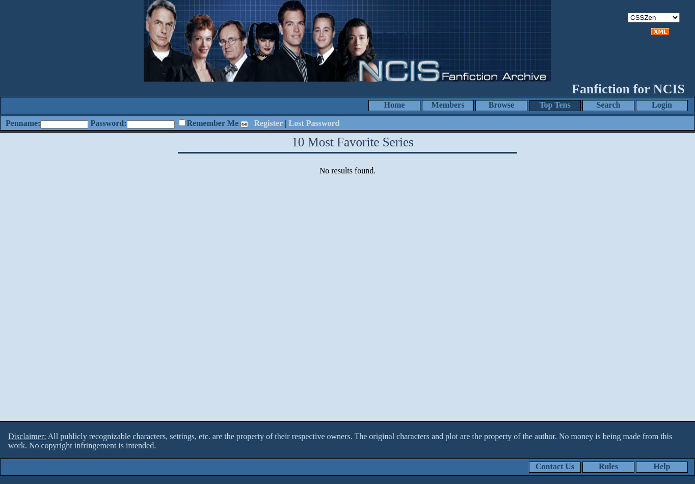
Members (448, 104)
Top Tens (554, 104)
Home (394, 104)
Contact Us (555, 466)
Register (268, 123)
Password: (108, 123)
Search (609, 104)
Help (662, 466)
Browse (501, 104)
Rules (608, 466)
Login (662, 104)
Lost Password (314, 123)
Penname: (23, 123)
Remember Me (212, 123)
